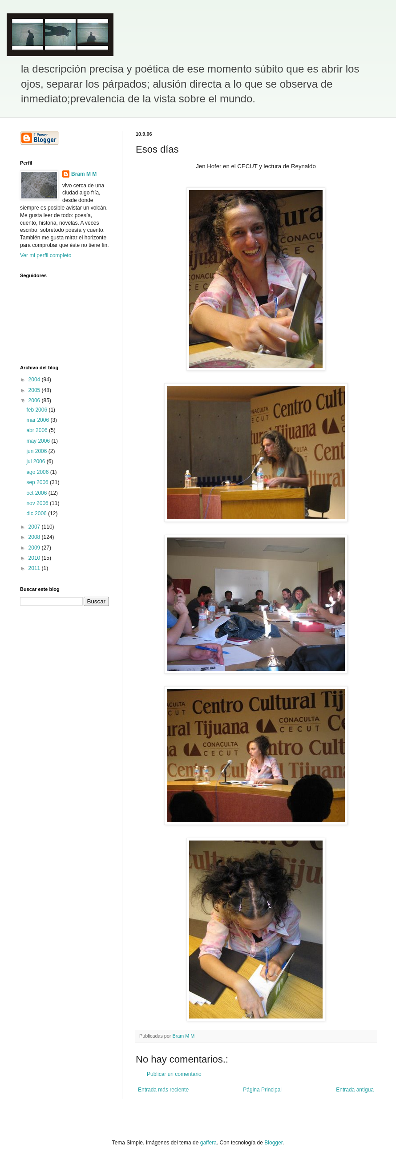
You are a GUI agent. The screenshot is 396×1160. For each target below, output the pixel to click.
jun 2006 (37, 451)
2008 (35, 537)
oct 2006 (37, 493)
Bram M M (84, 174)
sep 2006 (38, 482)
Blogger (273, 1143)
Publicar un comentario (174, 1074)
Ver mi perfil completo (45, 255)
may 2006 (38, 441)
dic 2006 (37, 513)
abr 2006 (37, 430)
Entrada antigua (355, 1090)
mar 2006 (38, 420)
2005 (35, 390)
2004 (35, 379)
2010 (35, 558)
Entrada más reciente (163, 1090)
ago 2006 (38, 472)
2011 (35, 568)
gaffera (208, 1143)
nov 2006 (38, 503)
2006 (35, 400)
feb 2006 (37, 410)
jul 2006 (36, 461)
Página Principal (262, 1090)
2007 (35, 527)
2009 (35, 548)
